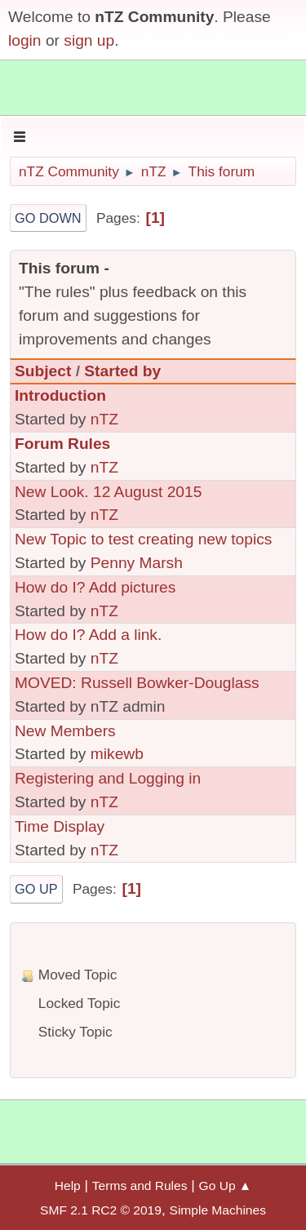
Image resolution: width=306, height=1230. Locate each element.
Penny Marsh (137, 562)
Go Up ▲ (225, 1185)
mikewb (117, 753)
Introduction (60, 395)
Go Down (48, 218)
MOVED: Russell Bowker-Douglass (137, 682)
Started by (122, 371)
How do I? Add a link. (88, 634)
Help (68, 1185)
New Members (65, 730)
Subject (43, 371)
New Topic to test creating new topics (143, 539)
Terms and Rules (140, 1185)
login (25, 40)
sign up (89, 40)
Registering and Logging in (108, 778)
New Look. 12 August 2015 (108, 491)
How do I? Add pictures (95, 587)
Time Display (59, 826)
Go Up (36, 888)
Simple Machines (218, 1210)
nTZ (104, 419)
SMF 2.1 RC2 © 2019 (101, 1210)
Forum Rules (62, 443)
